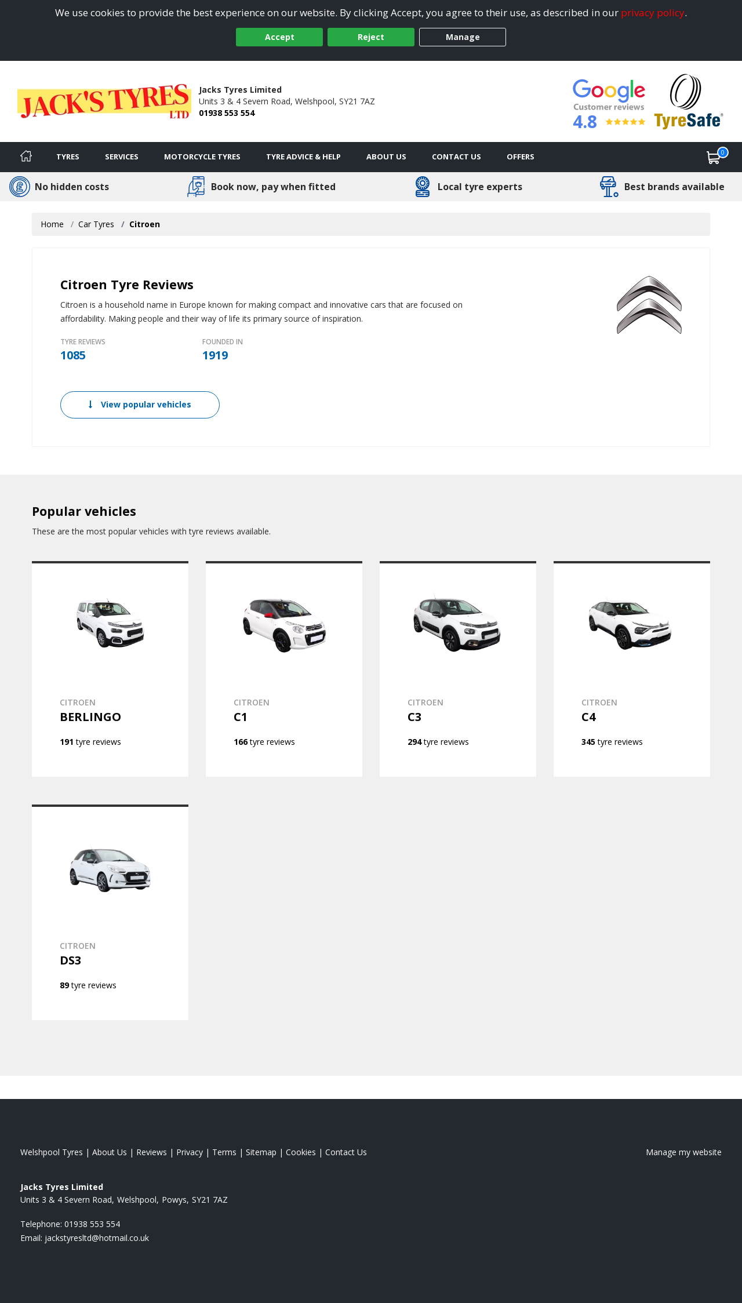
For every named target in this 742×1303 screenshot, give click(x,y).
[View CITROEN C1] (284, 669)
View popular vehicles (140, 404)
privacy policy (653, 12)
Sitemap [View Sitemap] (261, 1152)
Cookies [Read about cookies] (301, 1152)
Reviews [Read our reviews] (151, 1152)
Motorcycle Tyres (202, 156)
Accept (279, 36)
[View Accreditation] (689, 100)
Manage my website (684, 1152)
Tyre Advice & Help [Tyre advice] (303, 156)
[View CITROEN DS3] (110, 912)
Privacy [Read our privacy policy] (189, 1152)
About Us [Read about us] (109, 1152)
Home (52, 224)
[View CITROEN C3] (458, 669)
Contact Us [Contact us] (456, 156)
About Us (386, 156)
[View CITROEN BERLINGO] (110, 669)
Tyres (67, 156)
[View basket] (713, 157)
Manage (463, 36)
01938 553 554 (226, 112)
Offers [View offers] (520, 156)
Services (122, 156)
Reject (371, 36)
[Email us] (97, 1237)
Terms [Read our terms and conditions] (224, 1152)
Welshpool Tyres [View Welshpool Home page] (51, 1152)
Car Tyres (96, 224)
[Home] (26, 157)
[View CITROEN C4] (632, 669)
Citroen (144, 224)
